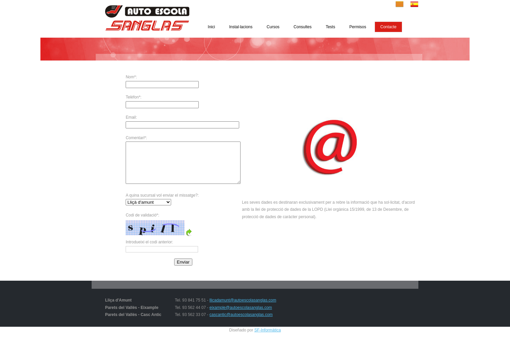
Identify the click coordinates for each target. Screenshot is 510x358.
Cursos (273, 27)
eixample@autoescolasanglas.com (241, 315)
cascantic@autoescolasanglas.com (241, 322)
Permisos (357, 27)
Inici (211, 27)
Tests (330, 27)
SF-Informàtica (267, 338)
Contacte (388, 27)
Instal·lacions (240, 27)
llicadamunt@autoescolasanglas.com (243, 308)
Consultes (303, 27)
